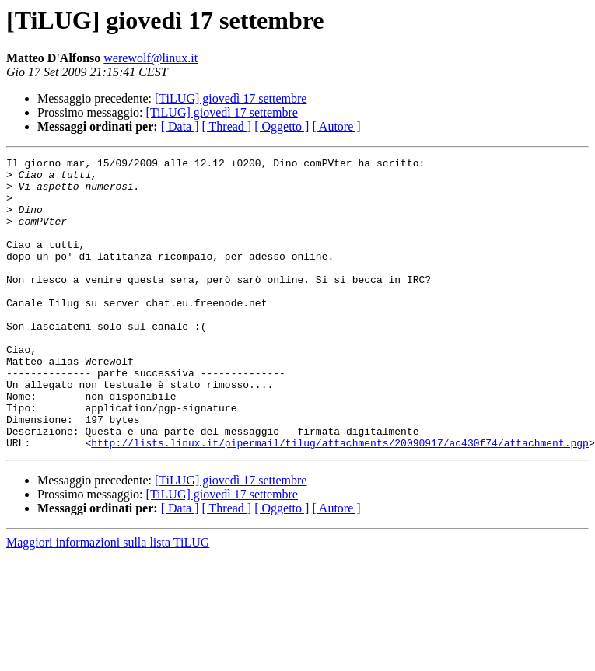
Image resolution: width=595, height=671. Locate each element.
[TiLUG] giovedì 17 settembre (230, 98)
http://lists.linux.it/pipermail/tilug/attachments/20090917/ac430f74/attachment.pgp (340, 501)
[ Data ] (180, 126)
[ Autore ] (336, 126)
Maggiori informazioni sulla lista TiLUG (107, 600)
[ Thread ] (227, 126)
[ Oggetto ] (281, 126)
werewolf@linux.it (150, 58)
